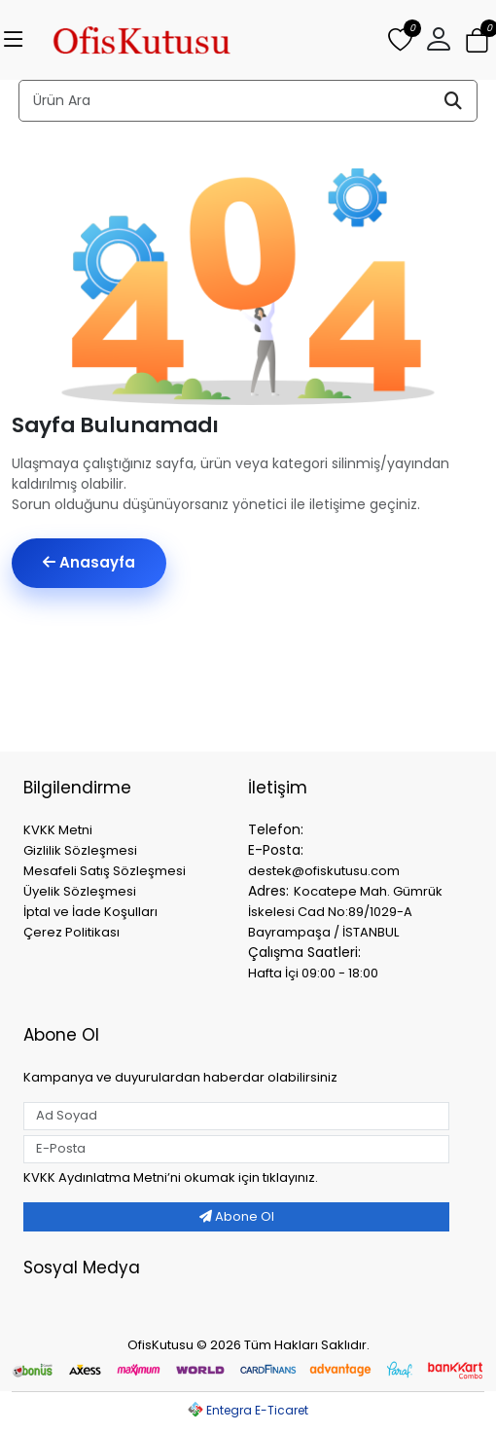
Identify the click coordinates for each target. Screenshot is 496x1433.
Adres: (268, 890)
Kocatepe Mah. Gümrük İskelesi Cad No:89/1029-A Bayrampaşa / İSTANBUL (345, 911)
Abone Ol (236, 1216)
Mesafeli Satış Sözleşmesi (104, 871)
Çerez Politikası (71, 932)
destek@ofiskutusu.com (324, 871)
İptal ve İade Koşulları (90, 911)
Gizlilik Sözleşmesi (80, 850)
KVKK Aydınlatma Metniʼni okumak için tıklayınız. (170, 1177)
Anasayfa (89, 562)
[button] (438, 40)
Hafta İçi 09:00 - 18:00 (313, 973)
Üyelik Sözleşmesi (79, 891)
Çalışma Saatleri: (304, 952)
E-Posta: (275, 850)
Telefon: (275, 829)
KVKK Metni (57, 830)
